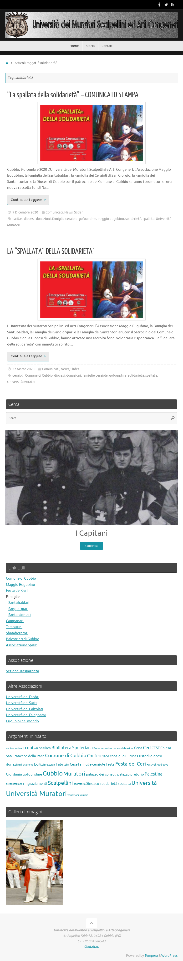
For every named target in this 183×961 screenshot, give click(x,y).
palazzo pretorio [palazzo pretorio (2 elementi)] (130, 774)
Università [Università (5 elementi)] (144, 783)
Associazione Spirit (21, 645)
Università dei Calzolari (24, 709)
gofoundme (87, 219)
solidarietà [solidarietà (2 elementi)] (108, 783)
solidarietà (133, 219)
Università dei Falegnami (26, 715)
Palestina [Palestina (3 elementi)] (153, 774)
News (68, 212)
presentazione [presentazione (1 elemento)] (14, 784)
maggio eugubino (111, 219)
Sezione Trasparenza (22, 671)
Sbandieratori (17, 633)
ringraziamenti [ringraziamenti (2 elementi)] (35, 783)
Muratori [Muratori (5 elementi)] (74, 773)
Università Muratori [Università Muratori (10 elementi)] (36, 793)
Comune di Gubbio (39, 376)
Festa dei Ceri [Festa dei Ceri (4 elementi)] (130, 764)
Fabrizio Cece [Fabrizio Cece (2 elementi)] (66, 764)
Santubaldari (18, 603)
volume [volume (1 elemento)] (84, 795)
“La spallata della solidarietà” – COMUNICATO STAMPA (72, 95)
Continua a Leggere (29, 200)
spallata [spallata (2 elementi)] (124, 783)
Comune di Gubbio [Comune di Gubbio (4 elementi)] (65, 756)
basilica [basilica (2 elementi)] (45, 748)
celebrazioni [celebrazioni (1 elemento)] (126, 748)
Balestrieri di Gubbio (22, 639)
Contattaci (91, 947)
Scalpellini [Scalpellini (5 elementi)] (60, 783)
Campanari (15, 621)
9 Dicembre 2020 (25, 212)
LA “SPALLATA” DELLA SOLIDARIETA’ (50, 251)
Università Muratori (21, 382)
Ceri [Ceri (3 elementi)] (147, 748)
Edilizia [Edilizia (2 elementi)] (40, 764)
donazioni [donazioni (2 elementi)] (14, 764)
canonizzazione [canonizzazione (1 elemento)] (110, 748)
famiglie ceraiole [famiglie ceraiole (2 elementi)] (91, 764)
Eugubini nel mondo (22, 721)
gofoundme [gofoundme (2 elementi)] (32, 774)
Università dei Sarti (21, 703)
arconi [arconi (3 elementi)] (27, 748)
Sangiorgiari (18, 609)
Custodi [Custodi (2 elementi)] (143, 756)
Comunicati (54, 212)
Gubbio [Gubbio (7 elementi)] (53, 773)
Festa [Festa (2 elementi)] (110, 764)
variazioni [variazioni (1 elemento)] (73, 795)
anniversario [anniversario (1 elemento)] (13, 748)
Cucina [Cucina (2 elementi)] (130, 756)
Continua (91, 546)
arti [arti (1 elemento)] (36, 748)
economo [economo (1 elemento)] (28, 764)
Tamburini (14, 627)
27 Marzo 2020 (23, 369)
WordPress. (169, 956)
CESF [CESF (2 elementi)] (156, 748)
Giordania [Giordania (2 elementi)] (14, 774)
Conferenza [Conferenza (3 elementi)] (98, 756)
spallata (148, 219)
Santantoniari (19, 615)
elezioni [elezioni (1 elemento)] (51, 764)
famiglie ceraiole (64, 219)
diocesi (29, 219)
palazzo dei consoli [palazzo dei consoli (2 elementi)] (101, 774)
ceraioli (18, 376)
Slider (78, 212)
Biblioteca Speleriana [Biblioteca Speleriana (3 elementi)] (72, 748)
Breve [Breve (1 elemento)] (96, 748)
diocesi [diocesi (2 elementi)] (156, 756)
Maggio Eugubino (20, 584)
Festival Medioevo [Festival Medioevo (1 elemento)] (157, 764)
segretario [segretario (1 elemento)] (80, 784)
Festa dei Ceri (17, 590)
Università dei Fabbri (22, 697)
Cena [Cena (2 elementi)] (138, 748)
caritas (17, 219)
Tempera (151, 956)
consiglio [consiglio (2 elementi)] (117, 756)
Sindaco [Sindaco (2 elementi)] (92, 783)
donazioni (43, 219)
